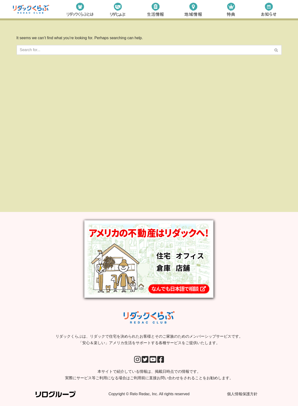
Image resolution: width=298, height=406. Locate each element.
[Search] (143, 50)
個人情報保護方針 (242, 394)
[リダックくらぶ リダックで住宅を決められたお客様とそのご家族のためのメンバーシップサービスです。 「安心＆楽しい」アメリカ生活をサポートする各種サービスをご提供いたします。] (31, 9)
